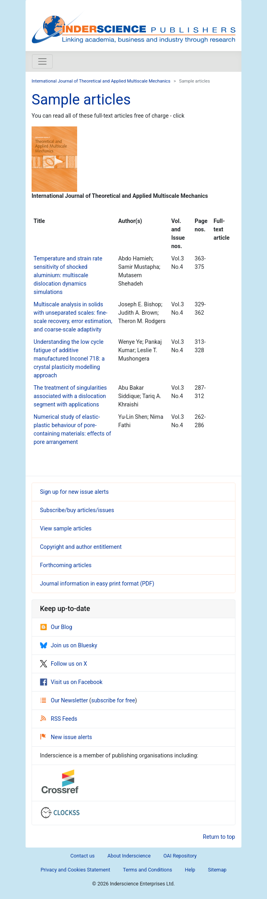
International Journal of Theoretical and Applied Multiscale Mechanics (101, 81)
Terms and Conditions (147, 870)
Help (190, 870)
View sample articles (66, 528)
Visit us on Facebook (71, 682)
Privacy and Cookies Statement (75, 870)
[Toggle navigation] (42, 61)
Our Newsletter (64, 700)
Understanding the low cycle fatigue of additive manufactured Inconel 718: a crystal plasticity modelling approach (69, 359)
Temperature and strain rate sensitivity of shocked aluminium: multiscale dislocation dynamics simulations (68, 275)
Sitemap (217, 870)
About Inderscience (129, 856)
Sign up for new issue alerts (74, 492)
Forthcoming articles (66, 565)
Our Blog (56, 627)
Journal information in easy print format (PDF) (97, 583)
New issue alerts (66, 737)
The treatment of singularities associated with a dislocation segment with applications (70, 396)
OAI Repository (180, 856)
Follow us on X (63, 663)
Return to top (219, 837)
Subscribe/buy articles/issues (77, 510)
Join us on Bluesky (68, 645)
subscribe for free (113, 700)
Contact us (82, 856)
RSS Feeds (58, 719)
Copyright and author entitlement (81, 547)
